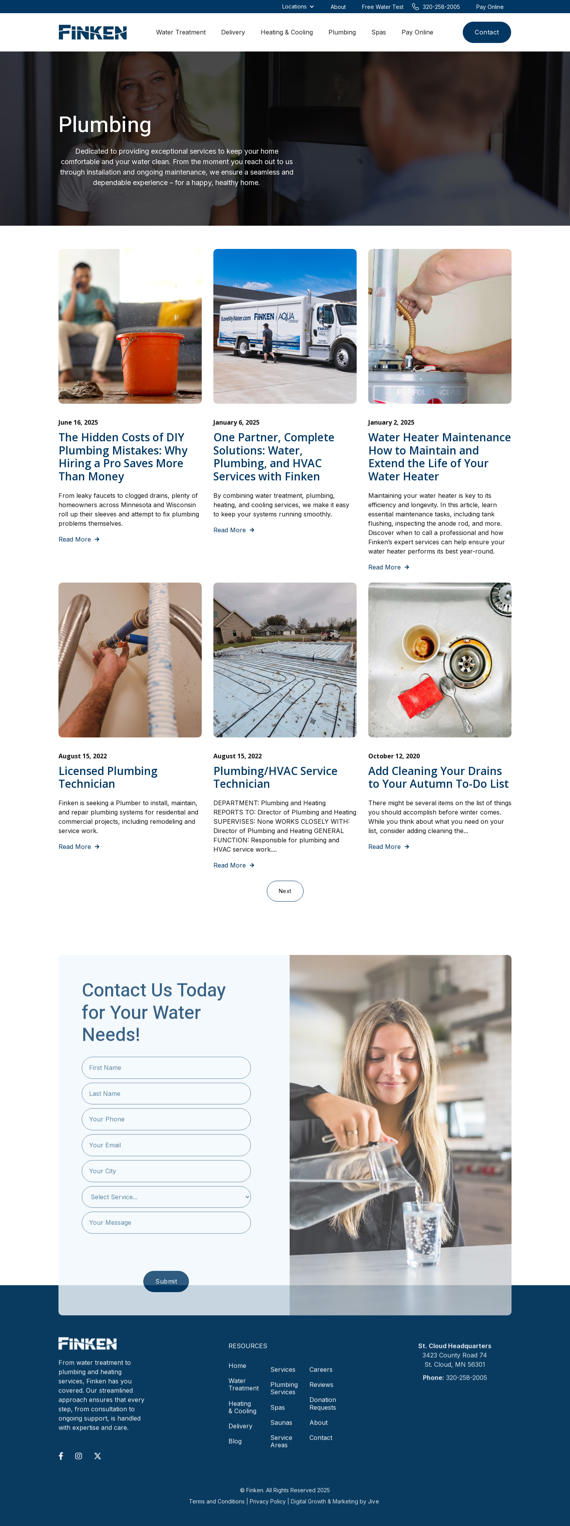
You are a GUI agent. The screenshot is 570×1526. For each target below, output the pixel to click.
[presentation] (166, 1266)
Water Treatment (181, 32)
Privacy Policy (268, 1510)
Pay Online (417, 32)
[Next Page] (285, 891)
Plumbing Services (284, 1393)
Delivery (233, 32)
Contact (487, 32)
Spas (378, 32)
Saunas (281, 1428)
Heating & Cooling (287, 32)
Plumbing (342, 32)
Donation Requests (322, 1408)
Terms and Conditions (217, 1510)
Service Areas (281, 1446)
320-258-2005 (466, 1383)
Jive (373, 1510)
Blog (235, 1446)
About (318, 1428)
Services (282, 1375)
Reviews (321, 1390)
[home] (93, 32)
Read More (78, 539)
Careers (321, 1375)
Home (237, 1371)
